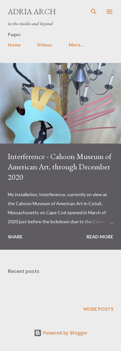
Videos (44, 44)
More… (76, 44)
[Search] (94, 11)
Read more (99, 236)
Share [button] (15, 236)
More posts (98, 309)
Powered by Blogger (60, 333)
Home (14, 44)
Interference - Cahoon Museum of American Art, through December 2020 (60, 166)
